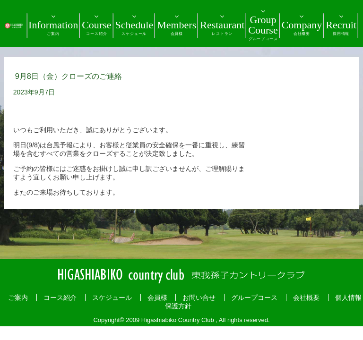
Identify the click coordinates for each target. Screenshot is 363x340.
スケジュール (112, 297)
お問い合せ (199, 297)
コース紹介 (60, 297)
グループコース (254, 297)
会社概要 (306, 297)
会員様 (157, 297)
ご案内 (18, 297)
